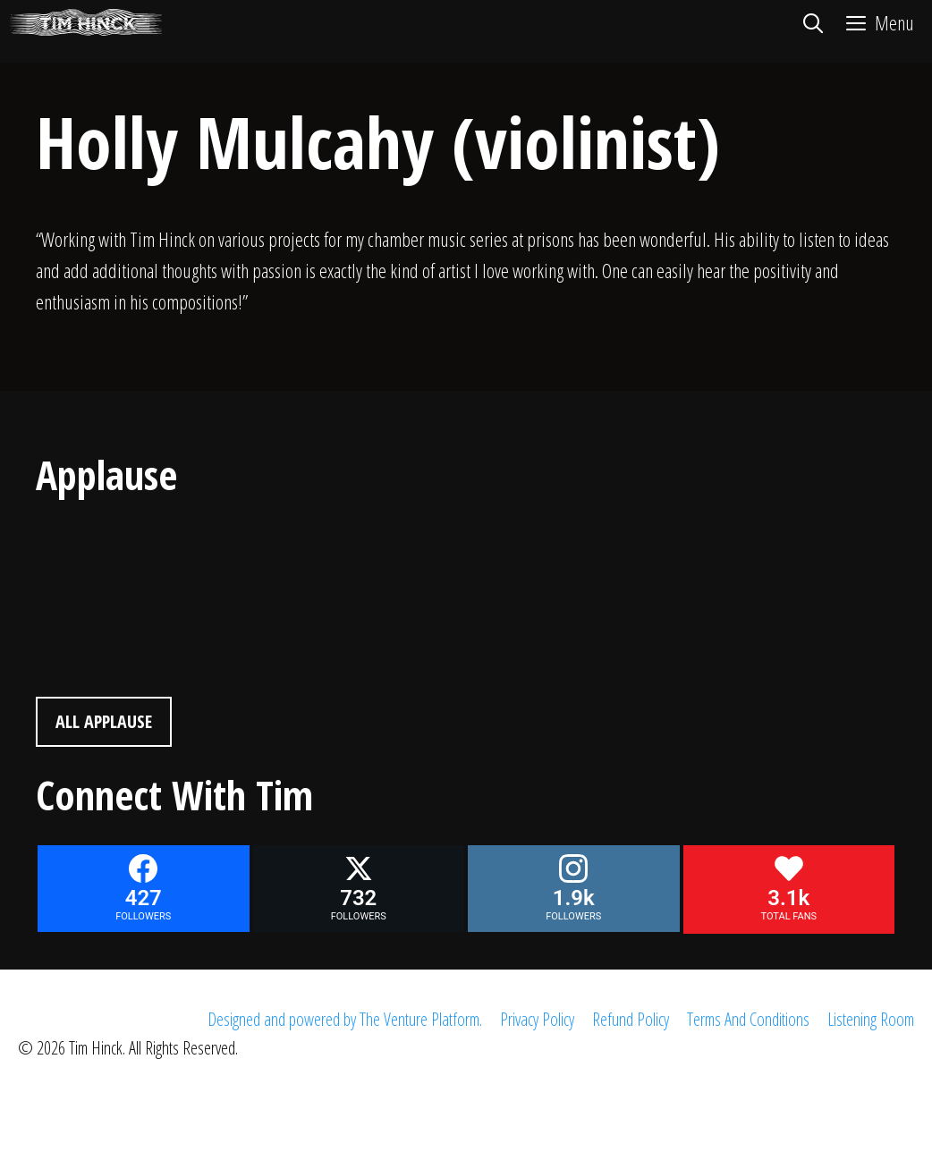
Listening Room (870, 1019)
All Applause (103, 721)
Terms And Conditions (748, 1019)
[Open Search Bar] (812, 22)
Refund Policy (630, 1019)
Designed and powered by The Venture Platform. (345, 1019)
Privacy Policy (537, 1019)
